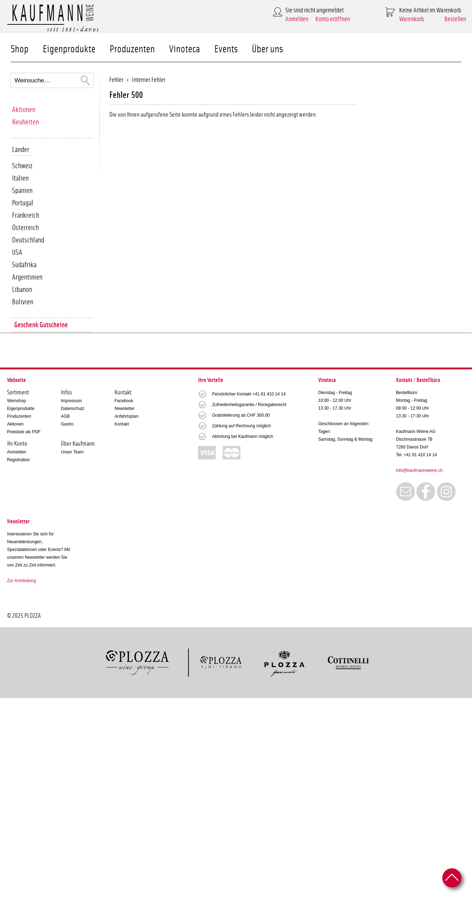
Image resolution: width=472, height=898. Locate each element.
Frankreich (25, 215)
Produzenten (132, 49)
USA (17, 252)
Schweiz (22, 166)
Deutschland (28, 240)
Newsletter (125, 408)
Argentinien (27, 277)
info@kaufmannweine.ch (419, 470)
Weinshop (16, 400)
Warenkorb (411, 19)
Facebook (124, 400)
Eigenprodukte (69, 49)
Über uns (267, 49)
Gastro (67, 424)
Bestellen (455, 19)
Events (226, 49)
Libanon (22, 289)
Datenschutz (73, 408)
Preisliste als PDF (24, 431)
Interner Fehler (148, 80)
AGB (65, 416)
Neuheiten (25, 122)
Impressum (71, 400)
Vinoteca (184, 49)
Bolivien (22, 302)
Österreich (25, 227)
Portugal (22, 203)
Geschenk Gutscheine (41, 325)
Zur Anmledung (21, 580)
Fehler (116, 80)
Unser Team (72, 452)
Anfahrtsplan (126, 416)
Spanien (22, 190)
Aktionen (23, 109)
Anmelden (296, 19)
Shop (20, 49)
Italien (20, 178)
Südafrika (24, 265)
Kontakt (122, 424)
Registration (18, 459)
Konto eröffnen (332, 19)
